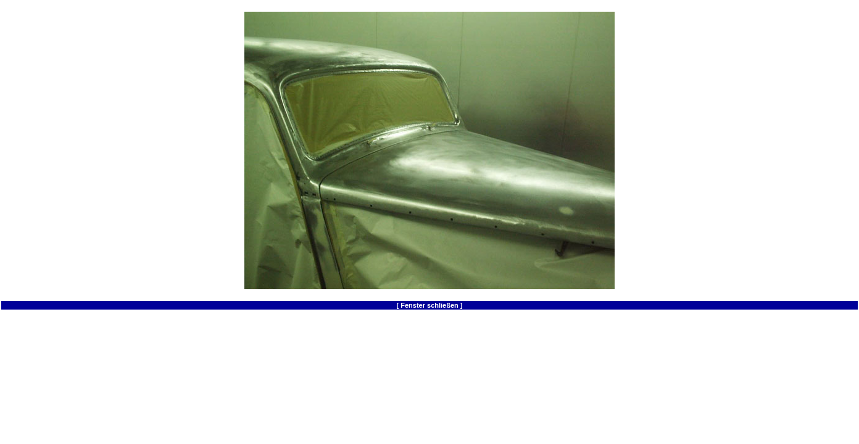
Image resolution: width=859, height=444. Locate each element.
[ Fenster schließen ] (430, 305)
